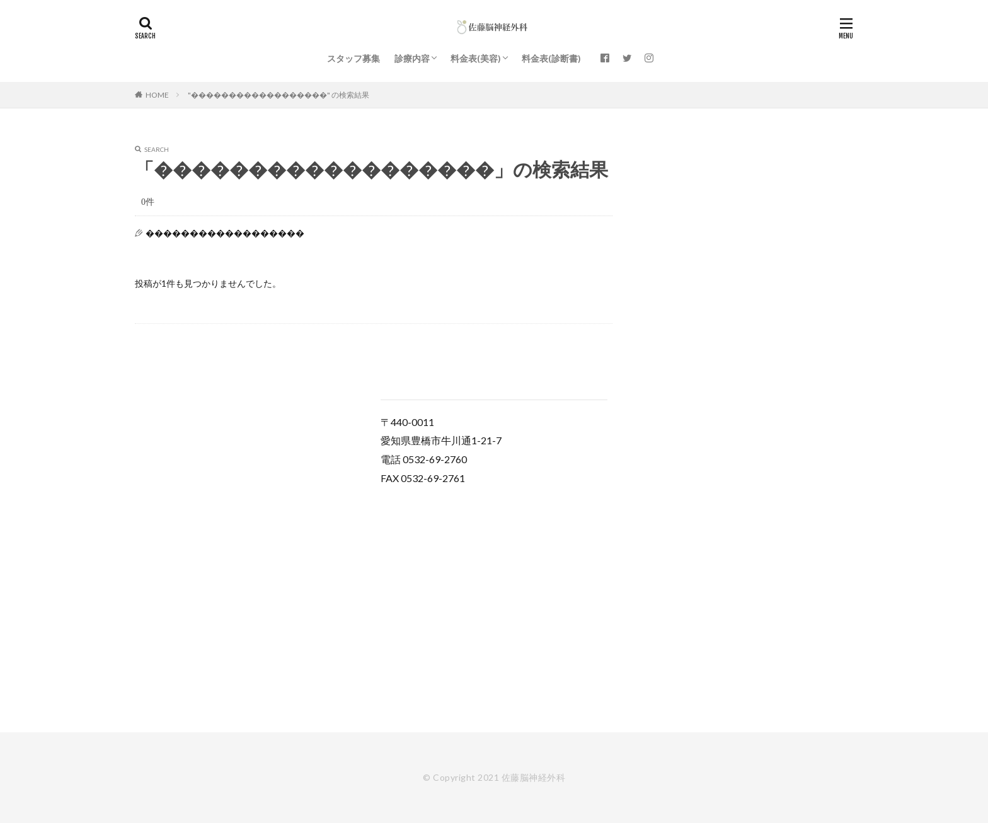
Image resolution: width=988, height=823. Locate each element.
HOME (157, 95)
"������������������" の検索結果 (278, 95)
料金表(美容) (476, 58)
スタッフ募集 (353, 58)
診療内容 (412, 58)
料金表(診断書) (551, 58)
